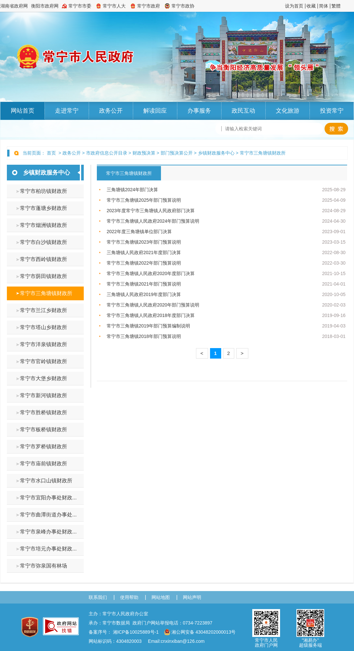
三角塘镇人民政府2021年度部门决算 (144, 252)
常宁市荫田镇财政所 (43, 276)
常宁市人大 (114, 6)
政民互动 (243, 110)
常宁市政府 (148, 6)
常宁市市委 (79, 6)
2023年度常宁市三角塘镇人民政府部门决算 (151, 210)
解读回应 (155, 110)
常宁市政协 (182, 6)
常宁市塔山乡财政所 (43, 327)
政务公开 (111, 110)
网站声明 (192, 597)
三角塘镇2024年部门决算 (132, 189)
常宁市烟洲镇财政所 (43, 225)
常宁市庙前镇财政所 (43, 463)
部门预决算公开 (177, 153)
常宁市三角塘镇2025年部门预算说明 (144, 200)
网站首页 (22, 110)
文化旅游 (287, 110)
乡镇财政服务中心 (216, 153)
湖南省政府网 (14, 6)
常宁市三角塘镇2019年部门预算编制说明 (148, 325)
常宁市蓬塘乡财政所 (43, 208)
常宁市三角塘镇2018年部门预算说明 (144, 336)
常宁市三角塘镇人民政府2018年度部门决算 (151, 315)
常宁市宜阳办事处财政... (48, 497)
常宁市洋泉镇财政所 (43, 344)
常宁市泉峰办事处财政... (48, 531)
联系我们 (98, 597)
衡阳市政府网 (45, 6)
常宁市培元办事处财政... (48, 548)
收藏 (311, 6)
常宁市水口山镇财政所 (46, 480)
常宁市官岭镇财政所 (43, 361)
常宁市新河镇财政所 (43, 395)
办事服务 (199, 110)
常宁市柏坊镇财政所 (43, 191)
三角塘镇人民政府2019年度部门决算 (144, 294)
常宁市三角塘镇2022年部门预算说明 (144, 263)
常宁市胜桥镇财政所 (43, 412)
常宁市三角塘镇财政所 (263, 153)
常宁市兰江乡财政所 (43, 310)
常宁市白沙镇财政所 (43, 242)
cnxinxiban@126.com (182, 641)
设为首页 (294, 6)
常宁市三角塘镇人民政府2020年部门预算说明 (153, 304)
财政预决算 (144, 153)
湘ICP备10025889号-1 (136, 632)
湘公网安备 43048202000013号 (200, 632)
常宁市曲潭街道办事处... (48, 514)
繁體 (336, 6)
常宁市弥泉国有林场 (43, 565)
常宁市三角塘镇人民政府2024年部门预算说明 (153, 221)
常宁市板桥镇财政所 (43, 429)
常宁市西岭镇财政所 (43, 259)
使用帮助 (129, 597)
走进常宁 (67, 110)
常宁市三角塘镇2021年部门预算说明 (144, 284)
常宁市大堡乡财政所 (43, 378)
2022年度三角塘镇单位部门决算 (139, 231)
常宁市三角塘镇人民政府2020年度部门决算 (151, 273)
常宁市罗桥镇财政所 (43, 446)
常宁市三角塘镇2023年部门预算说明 (144, 242)
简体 (323, 6)
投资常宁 (332, 110)
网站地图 (160, 597)
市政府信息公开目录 (106, 153)
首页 (51, 153)
